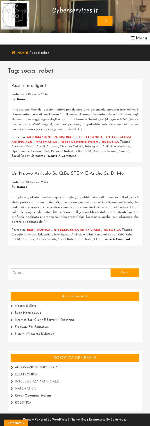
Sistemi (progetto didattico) (35, 334)
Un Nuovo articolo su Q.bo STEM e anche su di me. (68, 173)
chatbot (30, 234)
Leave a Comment (62, 156)
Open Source (21, 151)
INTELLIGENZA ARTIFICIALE (77, 230)
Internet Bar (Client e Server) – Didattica (44, 320)
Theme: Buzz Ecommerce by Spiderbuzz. (98, 419)
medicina (123, 146)
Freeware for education (32, 327)
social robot (21, 156)
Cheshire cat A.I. (71, 146)
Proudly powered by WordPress (45, 419)
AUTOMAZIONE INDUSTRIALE (51, 137)
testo (88, 239)
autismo (52, 146)
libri (89, 234)
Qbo (121, 234)
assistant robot (23, 146)
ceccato (17, 234)
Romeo (22, 99)
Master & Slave (26, 305)
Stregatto (38, 156)
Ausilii (40, 146)
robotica (99, 151)
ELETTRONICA (91, 137)
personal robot (62, 151)
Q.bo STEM (83, 151)
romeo (112, 151)
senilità (124, 151)
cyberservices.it (75, 9)
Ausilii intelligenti (29, 85)
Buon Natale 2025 (28, 313)
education (45, 234)
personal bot (40, 151)
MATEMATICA (46, 141)
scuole (51, 239)
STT (80, 239)
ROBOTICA (110, 141)
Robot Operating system (79, 141)
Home (22, 52)
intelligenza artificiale (100, 146)
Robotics (28, 239)
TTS (96, 239)
